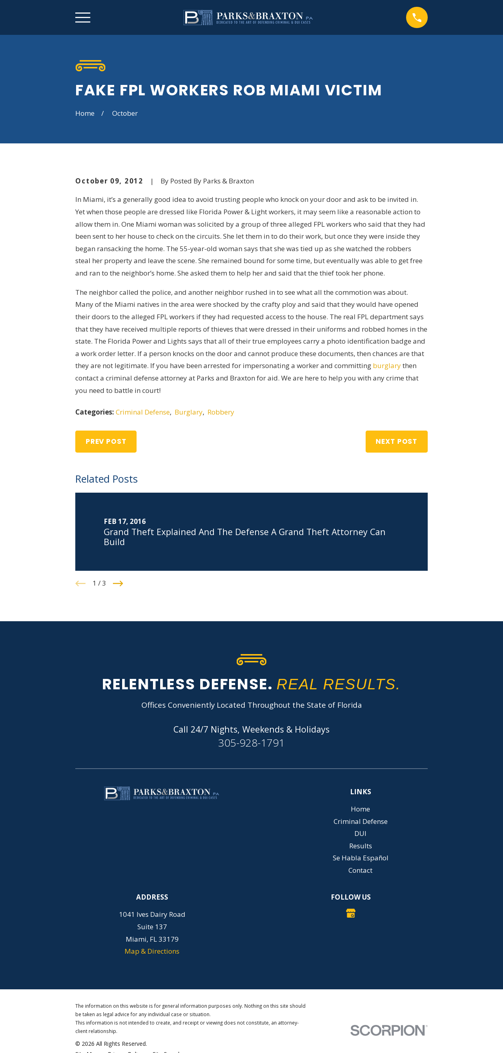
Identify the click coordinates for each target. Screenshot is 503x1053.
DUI (360, 833)
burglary (387, 365)
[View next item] (118, 583)
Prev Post (106, 441)
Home (360, 808)
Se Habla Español (360, 857)
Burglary (189, 412)
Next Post (396, 441)
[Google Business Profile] (351, 913)
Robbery (220, 412)
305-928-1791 (251, 742)
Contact (360, 870)
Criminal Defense (143, 412)
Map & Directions (152, 951)
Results (360, 845)
